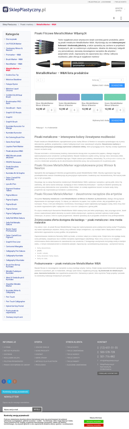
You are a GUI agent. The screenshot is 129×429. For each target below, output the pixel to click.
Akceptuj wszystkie (94, 421)
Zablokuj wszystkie (94, 425)
